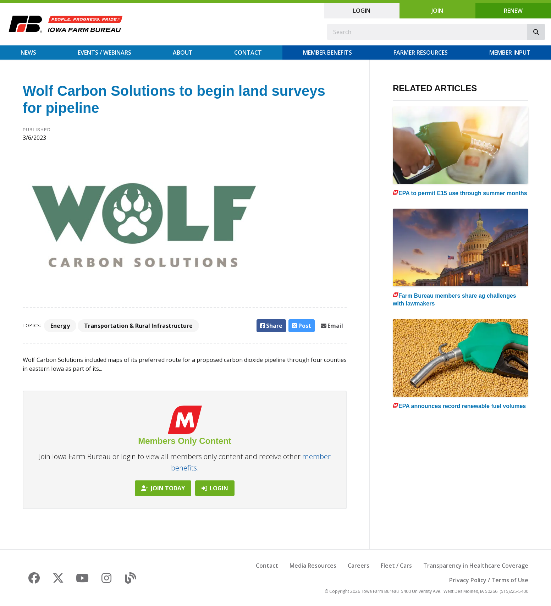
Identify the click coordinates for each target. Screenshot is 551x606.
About (183, 52)
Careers (358, 565)
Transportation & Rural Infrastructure (138, 326)
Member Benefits (327, 52)
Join (437, 11)
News (28, 52)
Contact (248, 52)
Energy (60, 326)
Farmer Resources (420, 52)
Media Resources (313, 565)
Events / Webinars (104, 52)
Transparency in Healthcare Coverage (475, 565)
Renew (513, 11)
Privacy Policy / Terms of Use (488, 580)
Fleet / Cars (396, 565)
